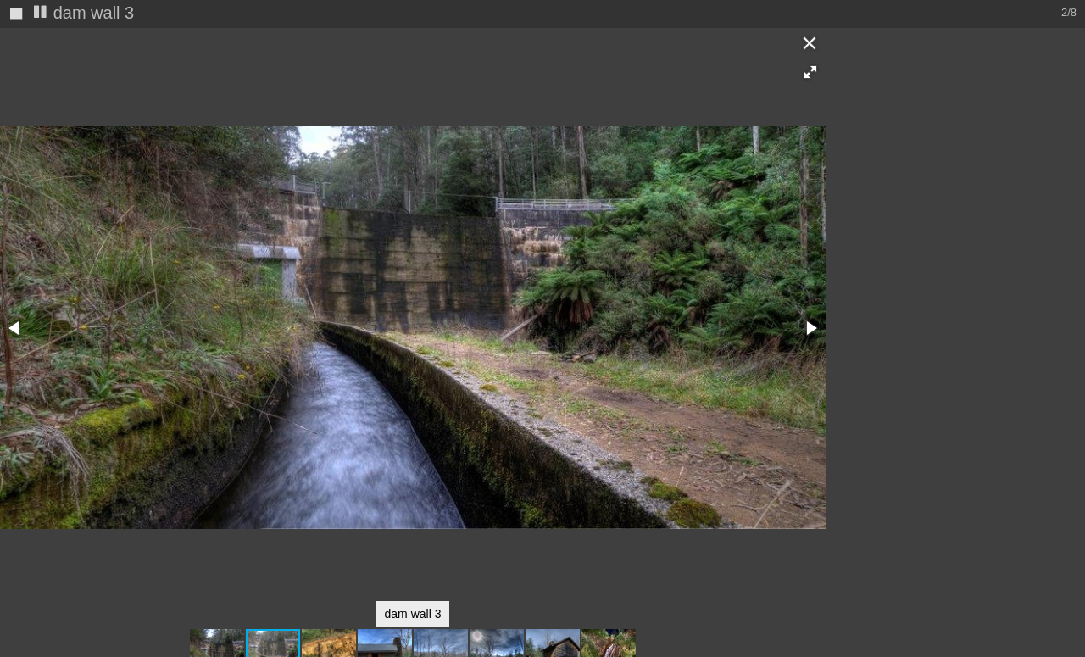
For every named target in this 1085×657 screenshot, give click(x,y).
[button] (810, 72)
